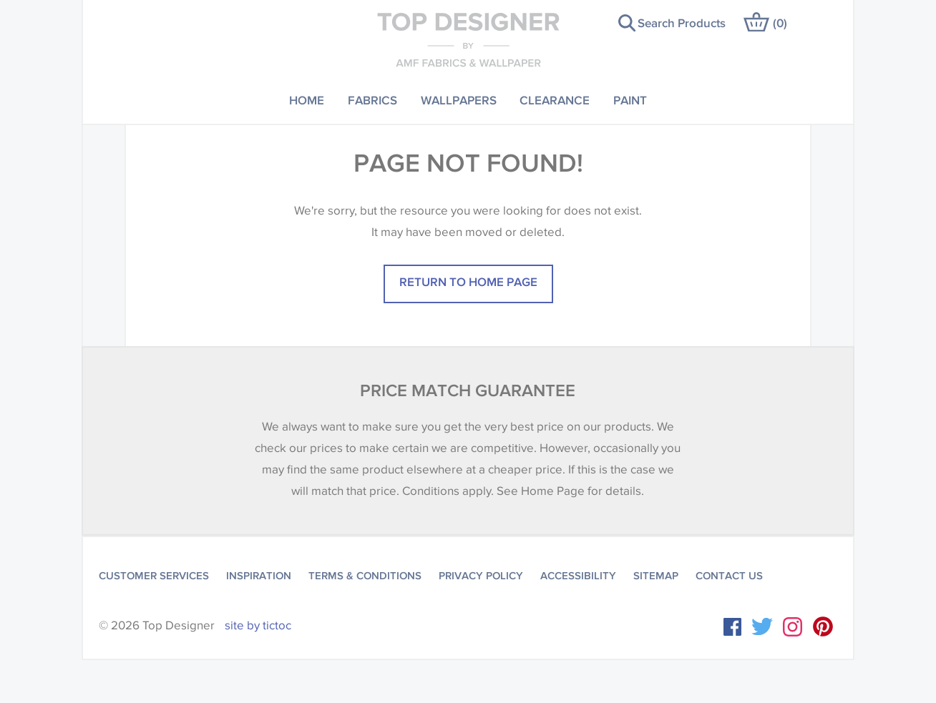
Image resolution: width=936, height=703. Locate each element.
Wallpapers (459, 100)
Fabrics (372, 100)
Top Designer (468, 39)
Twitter (762, 626)
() (780, 22)
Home (306, 100)
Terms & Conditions (364, 575)
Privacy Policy (481, 575)
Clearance (555, 100)
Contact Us (729, 575)
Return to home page (468, 281)
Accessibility (578, 575)
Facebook (732, 627)
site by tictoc (258, 625)
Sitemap (655, 575)
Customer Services (154, 575)
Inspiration (258, 575)
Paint (630, 100)
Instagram (792, 626)
